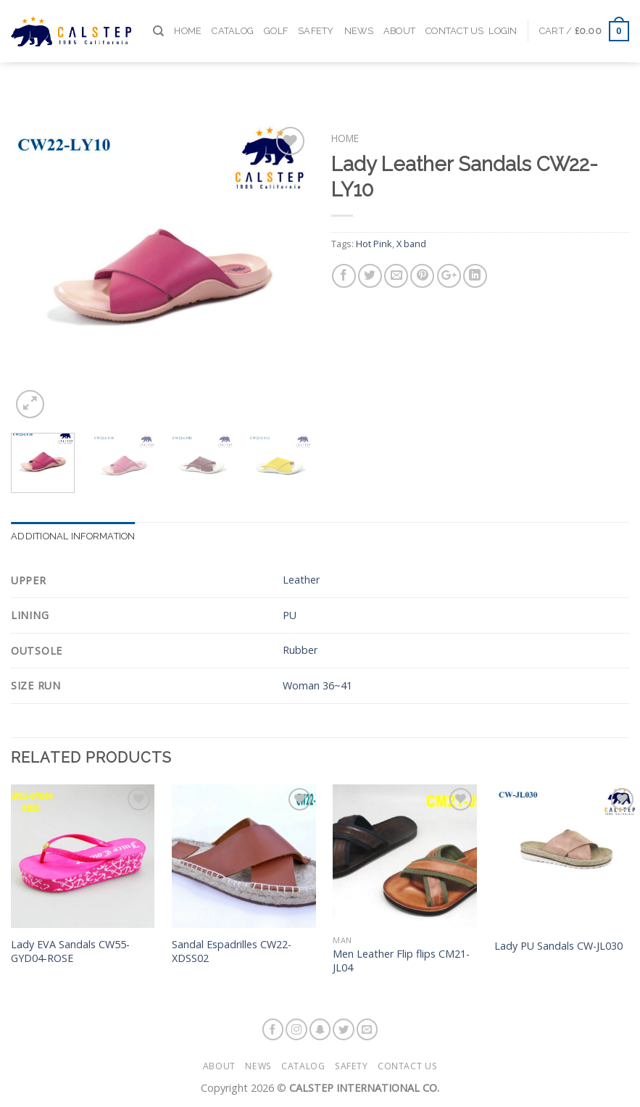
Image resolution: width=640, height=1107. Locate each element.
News (358, 21)
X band (411, 243)
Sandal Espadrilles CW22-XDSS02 (231, 951)
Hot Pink (374, 243)
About (399, 21)
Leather (301, 579)
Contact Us (454, 21)
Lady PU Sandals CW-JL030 (558, 946)
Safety (316, 21)
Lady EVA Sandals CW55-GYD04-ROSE (70, 951)
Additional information (73, 536)
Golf (276, 21)
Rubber (300, 650)
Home (187, 21)
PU (289, 615)
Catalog (233, 21)
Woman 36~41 (317, 685)
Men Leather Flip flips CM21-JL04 (401, 961)
